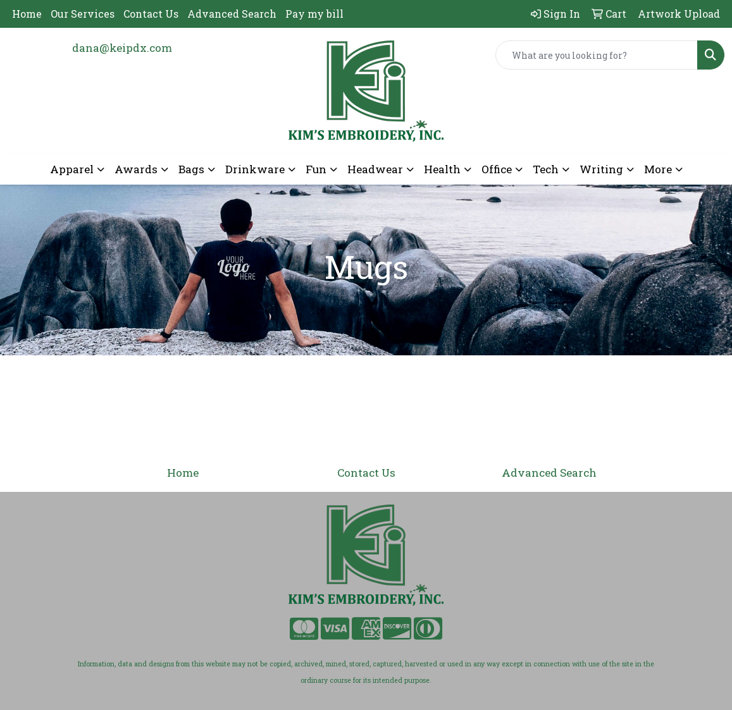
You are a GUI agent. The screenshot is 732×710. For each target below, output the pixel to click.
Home (27, 13)
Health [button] (442, 169)
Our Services (83, 13)
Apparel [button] (72, 169)
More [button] (658, 169)
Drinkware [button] (255, 169)
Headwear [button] (375, 169)
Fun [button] (316, 169)
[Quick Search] (596, 55)
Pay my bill (314, 13)
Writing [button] (601, 169)
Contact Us (150, 13)
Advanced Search (231, 13)
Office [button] (496, 169)
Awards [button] (136, 169)
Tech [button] (546, 169)
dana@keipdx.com (122, 47)
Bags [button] (191, 169)
